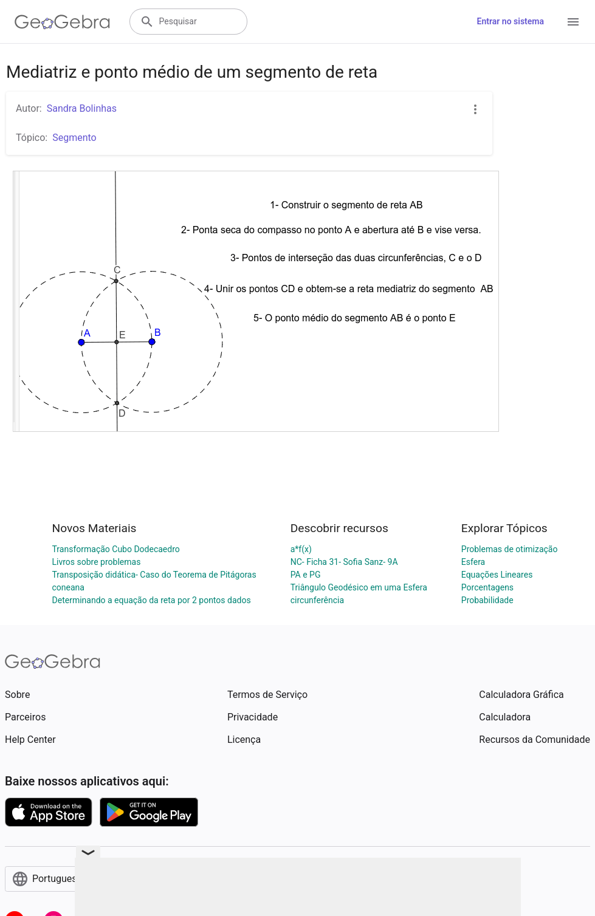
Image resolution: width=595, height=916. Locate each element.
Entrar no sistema (510, 21)
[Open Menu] (573, 22)
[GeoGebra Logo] (62, 22)
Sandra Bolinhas (82, 108)
